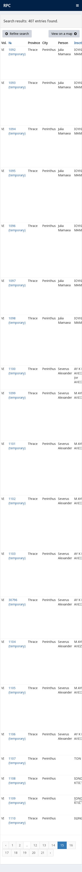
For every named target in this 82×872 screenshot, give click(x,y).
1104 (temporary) (17, 644)
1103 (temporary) (17, 556)
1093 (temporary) (17, 85)
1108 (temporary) (17, 780)
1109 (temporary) (17, 800)
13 (44, 845)
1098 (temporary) (17, 320)
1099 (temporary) (17, 395)
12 (35, 845)
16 (71, 845)
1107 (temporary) (17, 760)
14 (53, 845)
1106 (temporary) (17, 736)
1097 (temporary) (17, 283)
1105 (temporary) (17, 690)
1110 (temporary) (17, 820)
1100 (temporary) (17, 371)
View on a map (64, 34)
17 (7, 853)
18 (15, 853)
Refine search (17, 34)
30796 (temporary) (17, 602)
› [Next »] (50, 853)
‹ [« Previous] (5, 845)
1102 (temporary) (17, 501)
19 (24, 853)
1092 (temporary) (17, 52)
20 (33, 853)
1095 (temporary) (17, 173)
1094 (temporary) (17, 131)
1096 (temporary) (17, 228)
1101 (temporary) (17, 446)
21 (42, 853)
